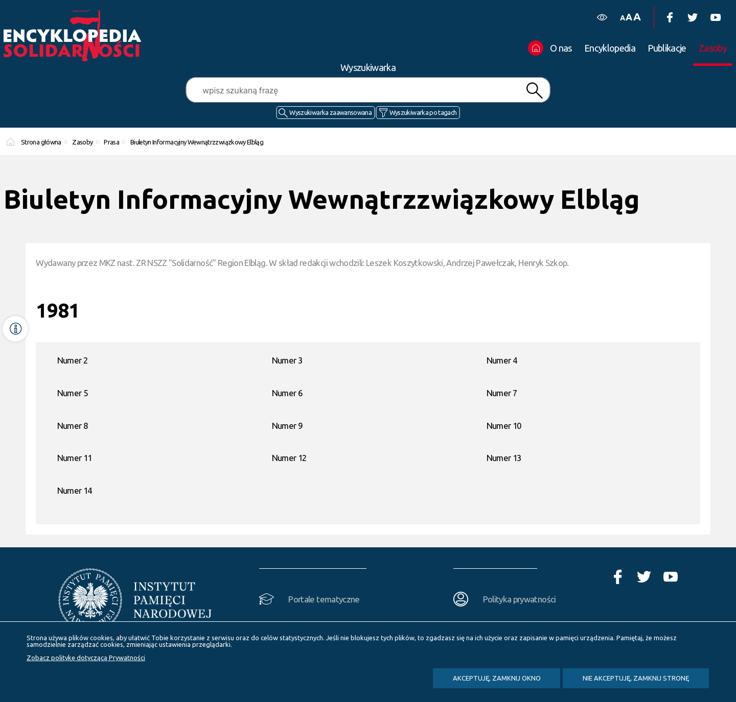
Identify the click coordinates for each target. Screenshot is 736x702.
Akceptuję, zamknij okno (497, 678)
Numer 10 (504, 425)
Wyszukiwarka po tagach (423, 112)
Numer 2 (72, 360)
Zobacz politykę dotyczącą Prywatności (86, 657)
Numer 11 (74, 458)
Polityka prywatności (519, 599)
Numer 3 (287, 360)
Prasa (111, 142)
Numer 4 (502, 360)
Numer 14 (74, 490)
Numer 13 (504, 458)
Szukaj (534, 91)
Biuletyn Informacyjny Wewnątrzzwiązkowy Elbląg (196, 142)
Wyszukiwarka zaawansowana (330, 112)
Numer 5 (72, 393)
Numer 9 (287, 425)
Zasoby (82, 142)
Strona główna (41, 142)
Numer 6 (287, 393)
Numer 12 (289, 458)
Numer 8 (72, 425)
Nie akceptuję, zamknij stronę (636, 678)
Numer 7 (502, 393)
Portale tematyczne (323, 599)
